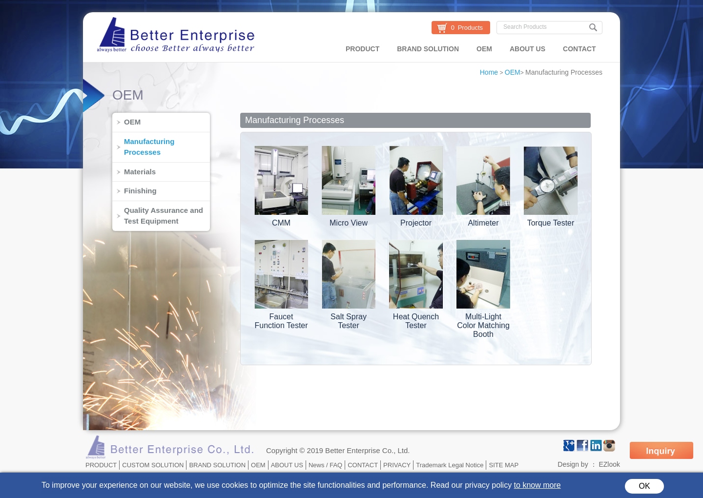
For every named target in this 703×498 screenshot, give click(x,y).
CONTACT (579, 49)
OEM (484, 49)
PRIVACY (397, 465)
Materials (140, 171)
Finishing (140, 191)
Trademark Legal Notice (449, 465)
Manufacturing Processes (563, 72)
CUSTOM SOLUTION (153, 465)
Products (470, 27)
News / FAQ (325, 465)
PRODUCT (362, 49)
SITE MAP (503, 465)
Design (568, 464)
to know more (537, 485)
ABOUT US (527, 49)
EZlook (609, 464)
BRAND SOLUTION (428, 49)
